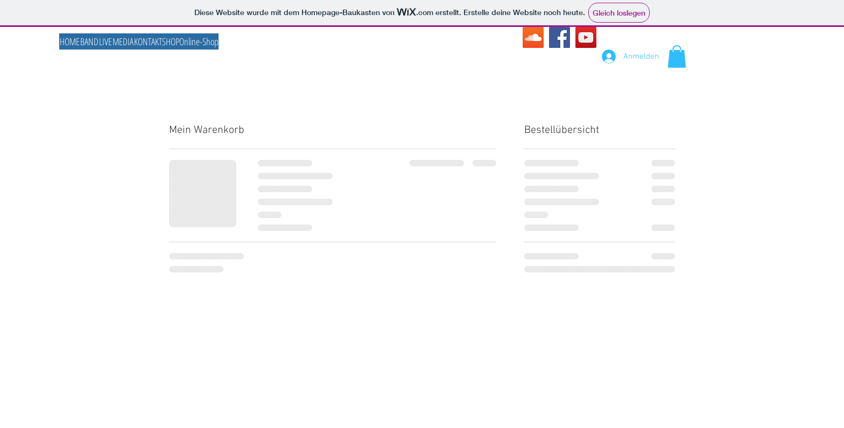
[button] (676, 56)
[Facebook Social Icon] (559, 37)
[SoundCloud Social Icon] (533, 37)
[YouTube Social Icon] (585, 37)
